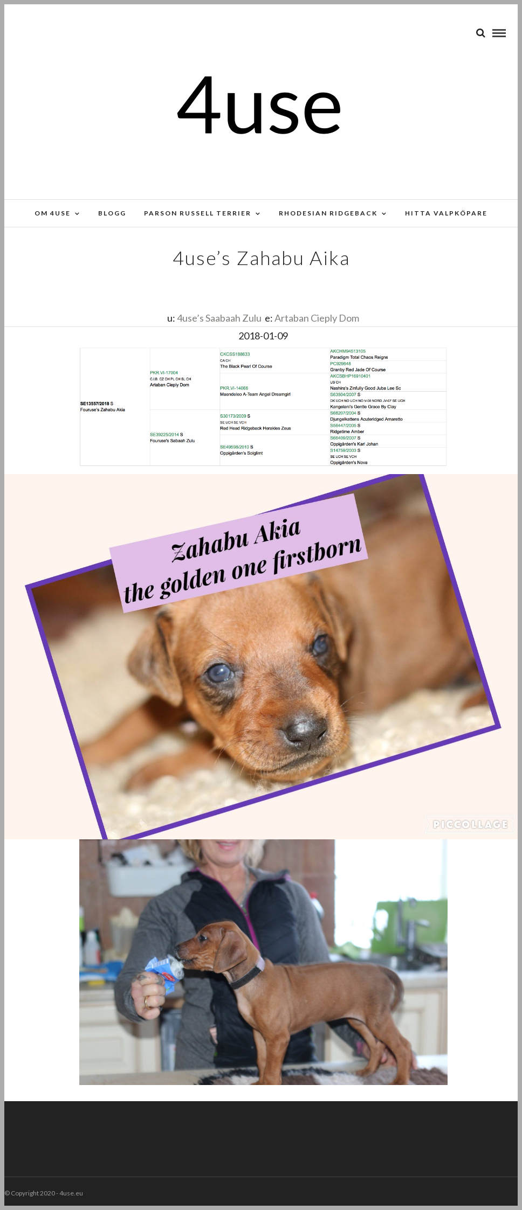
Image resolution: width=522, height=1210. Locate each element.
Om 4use (53, 213)
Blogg (112, 213)
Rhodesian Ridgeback (328, 213)
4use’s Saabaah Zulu (219, 318)
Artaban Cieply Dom (316, 318)
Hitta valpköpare (446, 213)
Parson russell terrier (197, 213)
